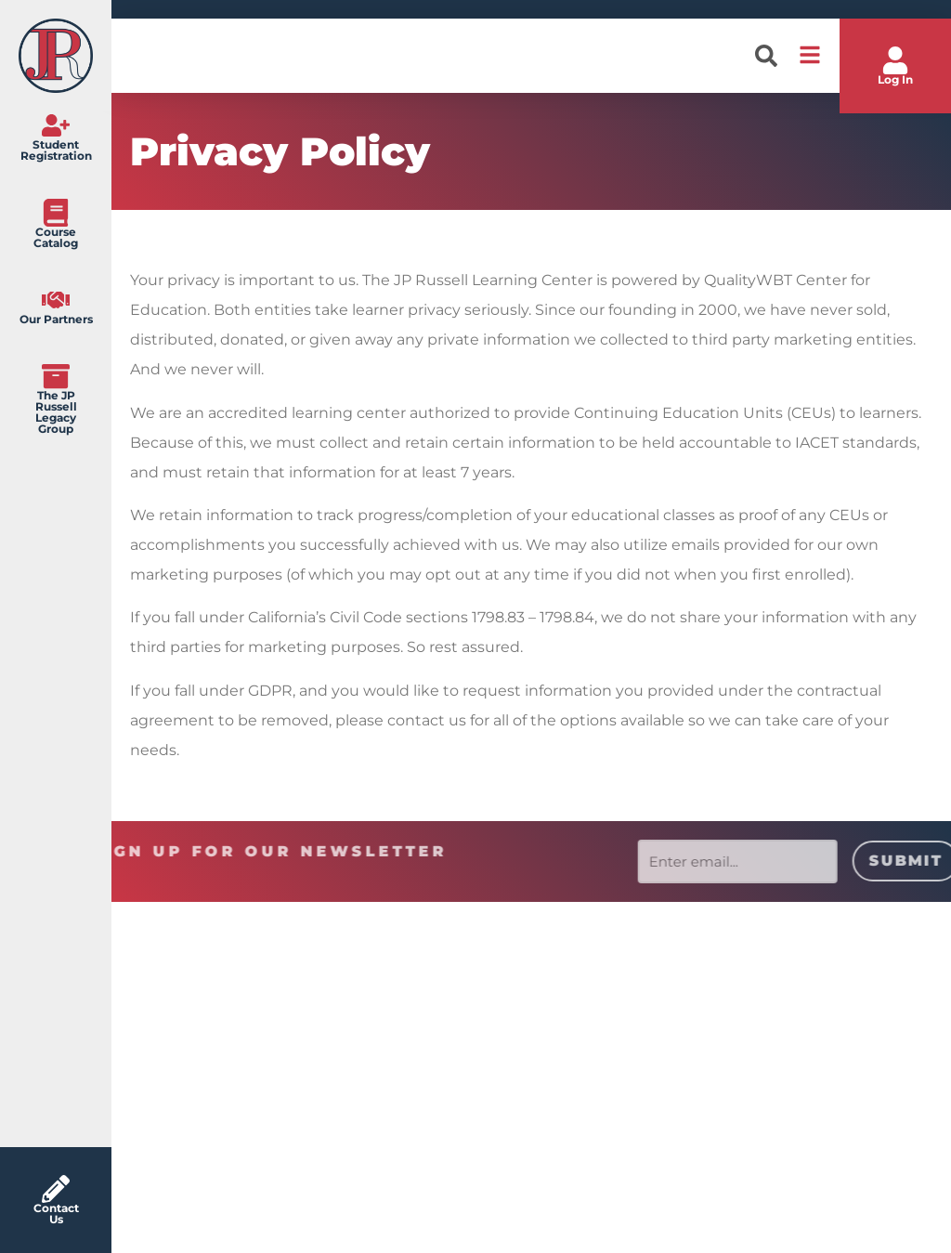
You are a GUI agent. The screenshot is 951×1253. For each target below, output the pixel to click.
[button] (766, 56)
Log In (895, 79)
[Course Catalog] (56, 213)
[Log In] (895, 60)
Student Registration (56, 150)
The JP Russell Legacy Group (56, 412)
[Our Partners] (56, 300)
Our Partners (56, 319)
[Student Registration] (56, 125)
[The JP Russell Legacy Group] (56, 376)
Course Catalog (55, 237)
